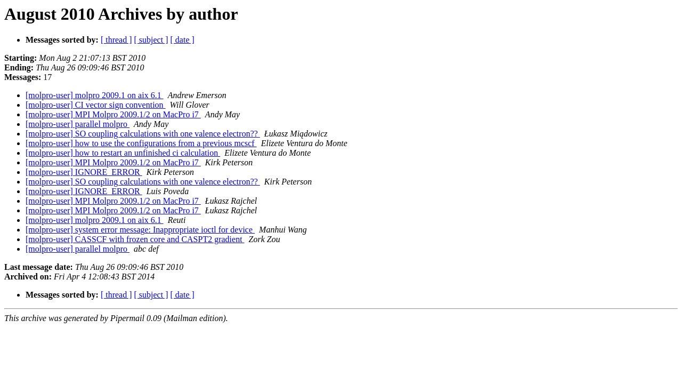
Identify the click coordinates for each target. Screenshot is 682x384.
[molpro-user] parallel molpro (77, 124)
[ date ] (182, 39)
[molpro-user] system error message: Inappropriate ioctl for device (140, 229)
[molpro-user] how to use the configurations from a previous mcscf (141, 143)
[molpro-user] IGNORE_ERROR (84, 172)
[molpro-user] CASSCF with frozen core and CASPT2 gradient (135, 239)
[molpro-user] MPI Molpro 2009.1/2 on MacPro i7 (113, 114)
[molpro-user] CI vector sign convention (96, 104)
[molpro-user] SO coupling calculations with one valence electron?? (143, 133)
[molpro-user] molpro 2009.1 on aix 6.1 (95, 95)
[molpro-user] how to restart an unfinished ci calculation (123, 152)
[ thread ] (116, 39)
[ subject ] (151, 39)
